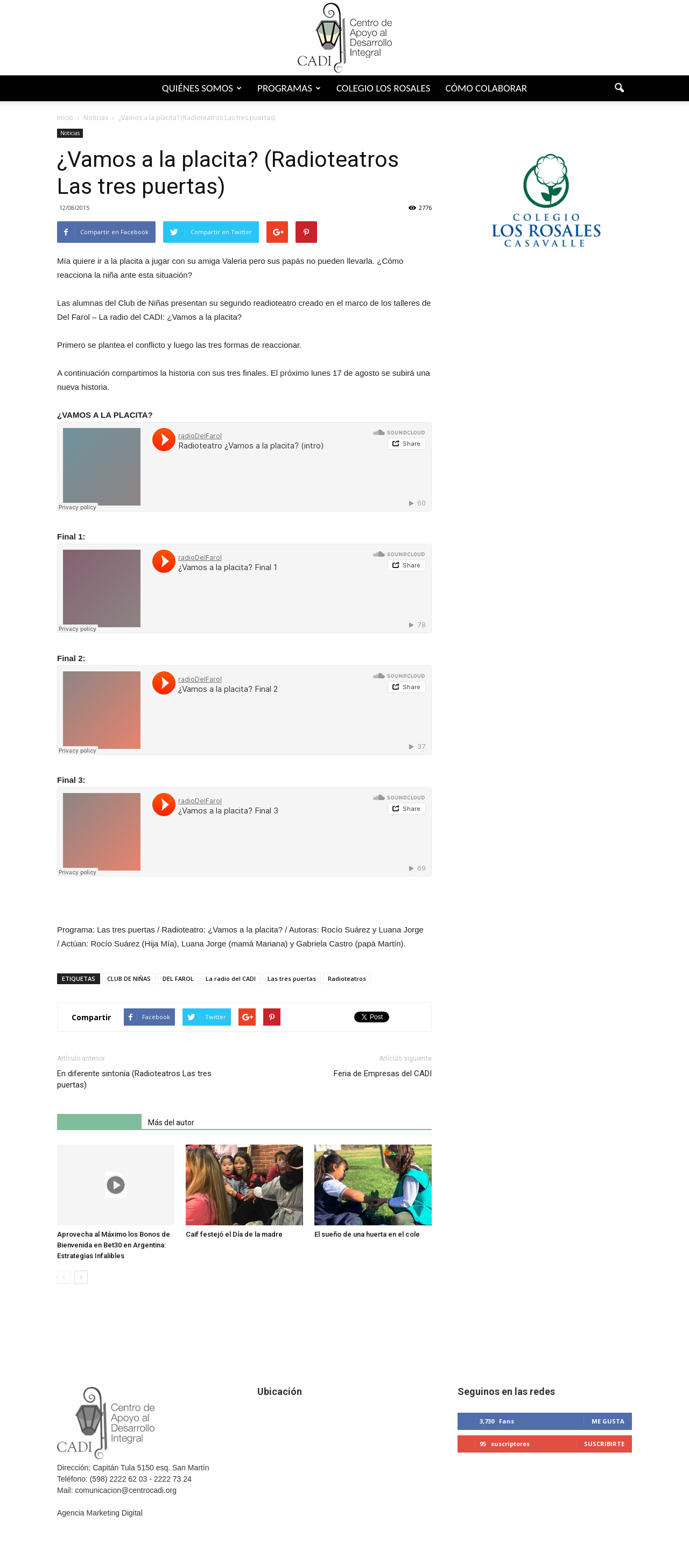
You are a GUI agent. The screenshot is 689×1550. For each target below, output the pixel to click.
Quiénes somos (202, 88)
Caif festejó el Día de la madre (234, 1234)
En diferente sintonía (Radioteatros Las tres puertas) (134, 1079)
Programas (289, 88)
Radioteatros (347, 978)
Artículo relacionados (99, 1122)
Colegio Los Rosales (383, 88)
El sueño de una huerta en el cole (367, 1234)
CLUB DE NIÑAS (129, 978)
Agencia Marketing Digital (100, 1513)
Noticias (70, 133)
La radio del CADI (231, 978)
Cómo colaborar (486, 88)
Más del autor (171, 1122)
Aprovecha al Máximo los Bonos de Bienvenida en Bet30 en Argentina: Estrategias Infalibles (113, 1245)
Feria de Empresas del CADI (383, 1073)
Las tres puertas (292, 978)
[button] (619, 88)
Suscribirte (604, 1444)
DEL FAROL (178, 978)
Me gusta (608, 1421)
